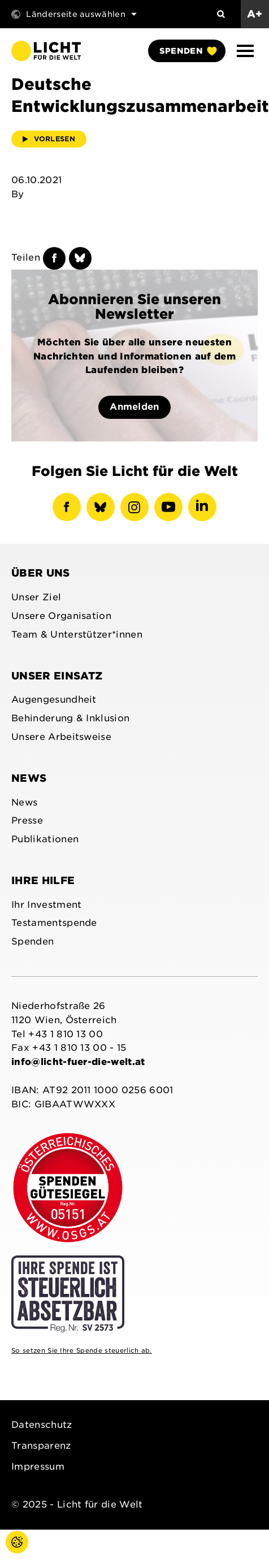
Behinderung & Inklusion (70, 718)
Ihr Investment (46, 904)
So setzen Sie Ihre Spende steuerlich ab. (81, 1350)
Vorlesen (49, 139)
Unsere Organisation (61, 615)
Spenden (187, 50)
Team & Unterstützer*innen (76, 634)
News (28, 778)
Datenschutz (41, 1424)
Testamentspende (54, 922)
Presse (27, 820)
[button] (245, 50)
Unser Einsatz (56, 676)
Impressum (37, 1466)
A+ (255, 14)
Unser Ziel (36, 597)
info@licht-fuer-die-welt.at (78, 1061)
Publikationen (45, 839)
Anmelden (134, 406)
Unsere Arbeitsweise (61, 736)
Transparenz (41, 1445)
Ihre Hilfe (43, 880)
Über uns (40, 573)
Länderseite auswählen (74, 14)
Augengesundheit (54, 699)
